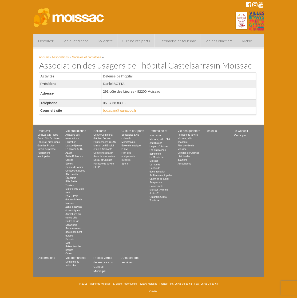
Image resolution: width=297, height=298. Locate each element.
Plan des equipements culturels (128, 156)
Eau (67, 242)
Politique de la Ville (104, 163)
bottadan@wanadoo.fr (119, 110)
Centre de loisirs (74, 167)
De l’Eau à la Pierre (47, 135)
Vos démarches (75, 258)
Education (70, 142)
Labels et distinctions (48, 142)
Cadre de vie (72, 221)
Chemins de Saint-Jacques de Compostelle (159, 182)
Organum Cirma (158, 197)
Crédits (153, 291)
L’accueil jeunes (73, 145)
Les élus (211, 131)
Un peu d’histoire (159, 146)
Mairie (247, 40)
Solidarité (105, 40)
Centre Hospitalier (103, 153)
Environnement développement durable (73, 232)
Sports (125, 163)
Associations (60, 57)
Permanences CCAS (105, 142)
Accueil (44, 57)
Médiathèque (128, 142)
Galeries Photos (46, 145)
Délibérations (46, 258)
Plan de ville (71, 174)
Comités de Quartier (188, 153)
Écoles (69, 163)
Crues (68, 253)
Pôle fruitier (71, 181)
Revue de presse (46, 149)
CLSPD (98, 167)
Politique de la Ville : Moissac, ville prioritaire (188, 138)
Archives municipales (161, 175)
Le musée (155, 164)
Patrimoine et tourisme (177, 40)
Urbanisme (71, 225)
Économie (70, 178)
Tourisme (70, 185)
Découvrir (46, 40)
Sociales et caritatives (86, 57)
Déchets (69, 239)
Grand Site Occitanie (48, 138)
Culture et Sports (136, 40)
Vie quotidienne (75, 40)
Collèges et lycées (75, 170)
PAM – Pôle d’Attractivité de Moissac (73, 200)
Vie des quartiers (219, 40)
